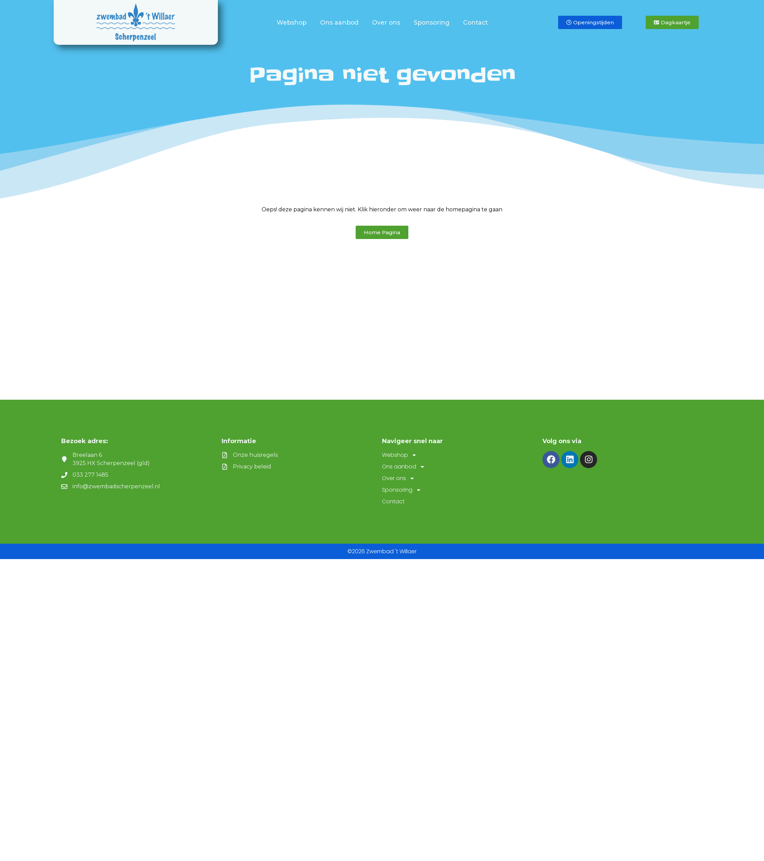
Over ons (388, 22)
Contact (475, 22)
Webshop (293, 22)
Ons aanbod (341, 22)
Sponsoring (433, 22)
